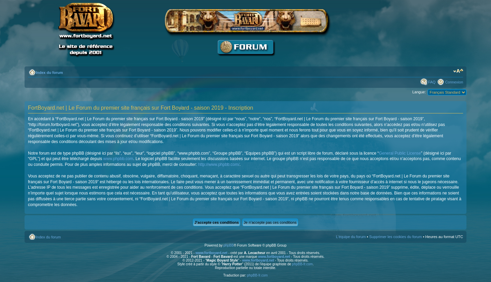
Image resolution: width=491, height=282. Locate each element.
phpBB (228, 245)
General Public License (400, 153)
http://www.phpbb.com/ (218, 164)
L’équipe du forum (351, 237)
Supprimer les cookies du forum (395, 237)
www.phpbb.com (118, 158)
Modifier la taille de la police (458, 71)
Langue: (419, 92)
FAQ (431, 82)
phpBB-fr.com (302, 264)
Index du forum (49, 72)
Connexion (454, 82)
